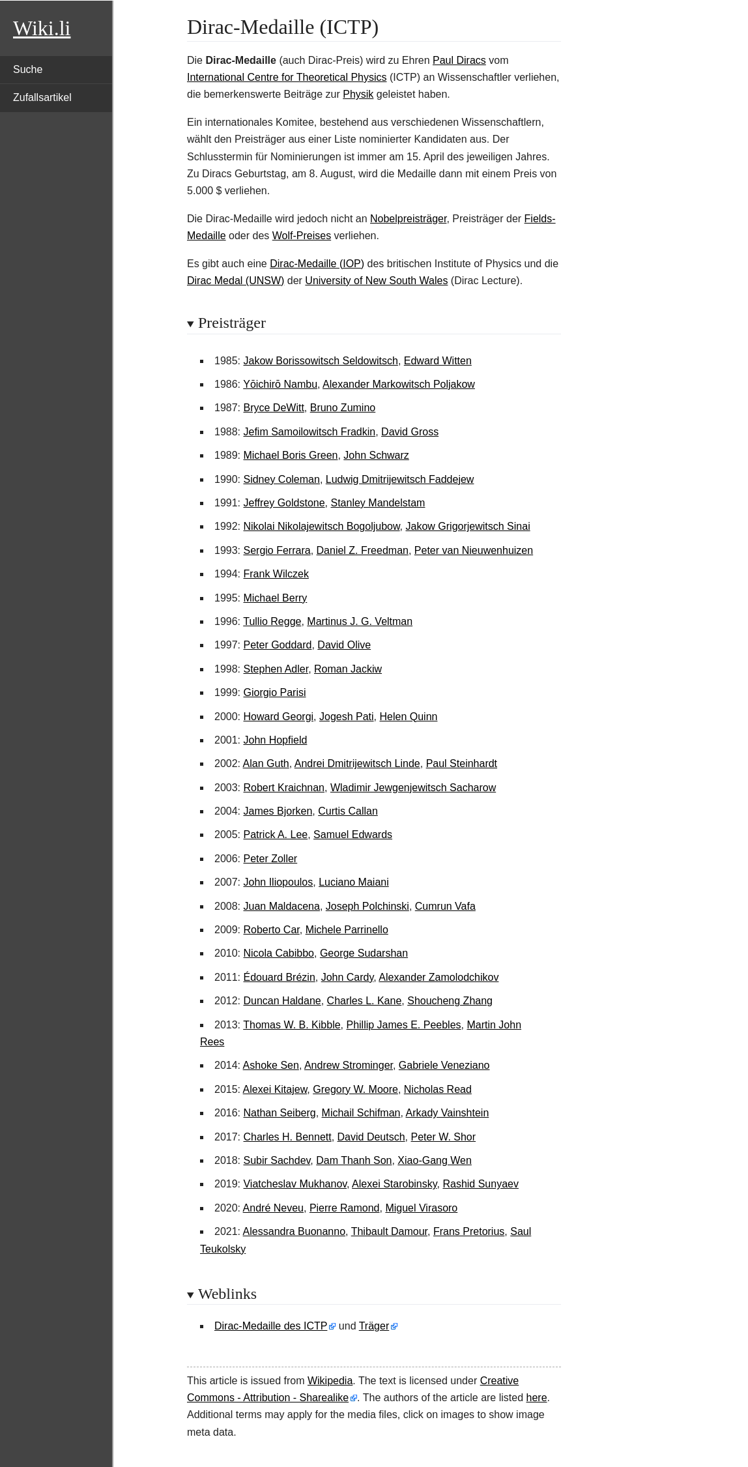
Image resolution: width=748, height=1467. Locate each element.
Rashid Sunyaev (480, 1183)
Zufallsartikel (42, 97)
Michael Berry (275, 597)
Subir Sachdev (276, 1160)
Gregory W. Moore (355, 1089)
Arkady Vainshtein (447, 1112)
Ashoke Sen (271, 1065)
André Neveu (273, 1207)
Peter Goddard (277, 644)
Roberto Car (271, 929)
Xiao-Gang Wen (434, 1160)
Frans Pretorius (468, 1231)
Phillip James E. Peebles (403, 1024)
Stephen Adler (275, 669)
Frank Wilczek (275, 573)
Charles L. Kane (364, 1000)
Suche (27, 69)
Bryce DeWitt (273, 407)
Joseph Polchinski (367, 906)
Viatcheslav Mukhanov (295, 1183)
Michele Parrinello (347, 929)
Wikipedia (330, 1380)
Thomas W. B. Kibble (291, 1024)
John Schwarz (376, 455)
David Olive (344, 644)
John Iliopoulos (278, 882)
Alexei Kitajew (275, 1089)
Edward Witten (438, 360)
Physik (358, 94)
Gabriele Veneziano (444, 1065)
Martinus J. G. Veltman (359, 621)
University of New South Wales (376, 280)
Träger (374, 1325)
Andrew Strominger (348, 1065)
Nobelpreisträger (408, 218)
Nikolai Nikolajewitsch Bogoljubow (321, 526)
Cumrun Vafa (445, 906)
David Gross (410, 431)
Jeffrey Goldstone (283, 502)
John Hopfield (275, 740)
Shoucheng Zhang (450, 1000)
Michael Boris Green (290, 455)
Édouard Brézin (279, 977)
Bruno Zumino (343, 407)
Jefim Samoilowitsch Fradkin (309, 431)
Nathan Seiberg (279, 1112)
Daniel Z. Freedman (363, 550)
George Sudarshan (364, 953)
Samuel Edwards (352, 834)
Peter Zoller (270, 858)
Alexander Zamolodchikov (438, 977)
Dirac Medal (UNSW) (235, 280)
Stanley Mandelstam (377, 502)
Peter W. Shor (443, 1136)
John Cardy (347, 977)
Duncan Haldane (282, 1000)
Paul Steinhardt (461, 763)
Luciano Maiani (354, 882)
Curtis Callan (348, 811)
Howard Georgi (278, 716)
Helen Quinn (408, 716)
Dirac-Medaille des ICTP (270, 1325)
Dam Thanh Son (354, 1160)
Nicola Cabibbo (278, 953)
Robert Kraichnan (283, 787)
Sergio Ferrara (276, 550)
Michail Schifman (361, 1112)
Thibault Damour (389, 1231)
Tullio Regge (272, 621)
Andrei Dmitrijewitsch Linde (357, 763)
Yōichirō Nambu (280, 384)
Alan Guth (266, 763)
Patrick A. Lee (275, 834)
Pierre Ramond (344, 1207)
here (536, 1397)
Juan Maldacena (281, 906)
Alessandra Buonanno (294, 1231)
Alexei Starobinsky (394, 1183)
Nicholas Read (438, 1089)
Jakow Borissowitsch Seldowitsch (320, 360)
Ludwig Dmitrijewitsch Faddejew (400, 479)
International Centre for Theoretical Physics (287, 77)
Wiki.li (41, 28)
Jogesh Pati (346, 716)
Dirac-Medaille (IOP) (317, 263)
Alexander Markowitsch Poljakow (399, 384)
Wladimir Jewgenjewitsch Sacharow (413, 787)
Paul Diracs (459, 60)
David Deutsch (371, 1136)
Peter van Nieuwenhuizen (473, 550)
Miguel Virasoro (421, 1207)
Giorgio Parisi (274, 692)
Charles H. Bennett (287, 1136)
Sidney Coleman (281, 479)
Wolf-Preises (301, 235)
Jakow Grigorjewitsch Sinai (468, 526)
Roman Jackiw (348, 669)
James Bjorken (277, 811)
